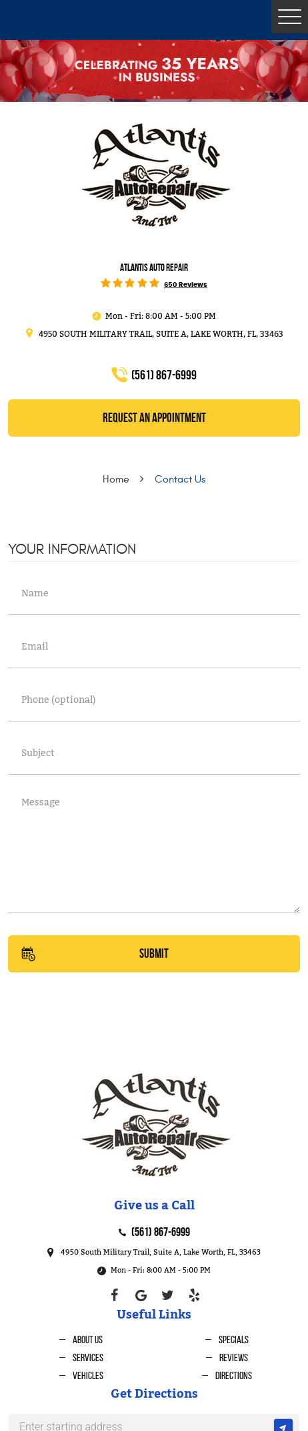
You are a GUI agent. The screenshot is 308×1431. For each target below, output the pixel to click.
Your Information (72, 549)
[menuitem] (81, 1339)
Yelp (194, 1295)
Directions (233, 1375)
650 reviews (185, 285)
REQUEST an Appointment (154, 418)
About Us (88, 1339)
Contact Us (180, 479)
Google (140, 1295)
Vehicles (88, 1375)
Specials (234, 1339)
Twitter (167, 1295)
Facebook (114, 1295)
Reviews (233, 1357)
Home (116, 479)
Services (88, 1357)
